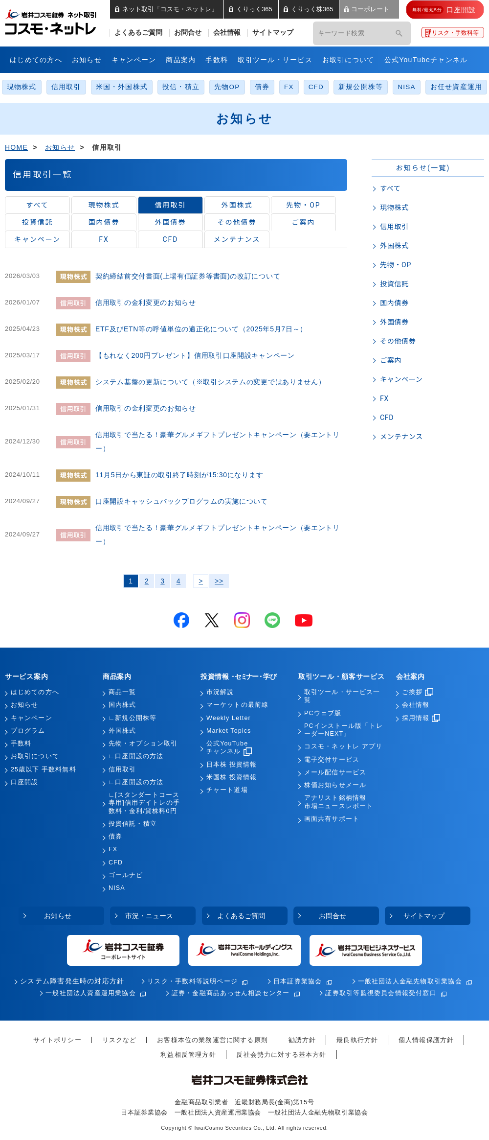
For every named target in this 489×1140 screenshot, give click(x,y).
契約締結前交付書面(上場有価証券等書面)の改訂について (187, 276)
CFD (316, 87)
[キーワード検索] (348, 33)
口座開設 (24, 782)
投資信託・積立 (133, 823)
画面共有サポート (331, 818)
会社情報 (227, 32)
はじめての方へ (36, 60)
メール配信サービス (335, 772)
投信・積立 (181, 87)
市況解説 (220, 692)
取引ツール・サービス (275, 60)
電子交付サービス (331, 759)
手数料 (216, 60)
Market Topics (228, 730)
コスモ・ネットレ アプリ (343, 746)
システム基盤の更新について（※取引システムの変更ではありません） (210, 382)
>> (219, 581)
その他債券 (237, 222)
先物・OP (303, 205)
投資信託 (37, 222)
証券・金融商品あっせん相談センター (231, 993)
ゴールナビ (126, 875)
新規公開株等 (360, 87)
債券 (262, 87)
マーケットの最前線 (237, 704)
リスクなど (119, 1040)
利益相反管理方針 (188, 1054)
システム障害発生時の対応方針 (72, 981)
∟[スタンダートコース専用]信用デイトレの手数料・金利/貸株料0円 (144, 802)
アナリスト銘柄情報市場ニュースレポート (338, 801)
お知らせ (87, 60)
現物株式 (22, 87)
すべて (37, 205)
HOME (16, 147)
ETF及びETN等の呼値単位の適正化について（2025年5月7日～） (201, 329)
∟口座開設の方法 (136, 756)
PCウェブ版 (322, 713)
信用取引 (66, 87)
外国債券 (170, 222)
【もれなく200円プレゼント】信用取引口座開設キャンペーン (195, 355)
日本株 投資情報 (231, 764)
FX (289, 87)
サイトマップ (272, 32)
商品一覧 (122, 692)
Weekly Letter (228, 718)
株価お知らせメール (335, 785)
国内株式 (122, 704)
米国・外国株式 (122, 87)
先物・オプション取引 (143, 743)
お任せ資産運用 (456, 87)
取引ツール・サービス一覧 (342, 696)
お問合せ (187, 32)
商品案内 (181, 60)
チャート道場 (227, 790)
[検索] (399, 33)
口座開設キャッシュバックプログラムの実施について (181, 501)
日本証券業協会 (297, 981)
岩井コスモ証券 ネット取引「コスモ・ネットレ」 (62, 21)
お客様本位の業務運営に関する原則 (212, 1040)
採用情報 (421, 718)
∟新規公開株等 (132, 718)
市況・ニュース (149, 916)
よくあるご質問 (138, 32)
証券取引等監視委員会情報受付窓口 (380, 993)
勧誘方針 (302, 1040)
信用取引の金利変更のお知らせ (145, 302)
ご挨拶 (417, 692)
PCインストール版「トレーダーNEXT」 (343, 729)
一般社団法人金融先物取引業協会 (410, 981)
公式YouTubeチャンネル (426, 60)
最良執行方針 (357, 1040)
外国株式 (237, 205)
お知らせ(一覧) (423, 168)
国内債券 (104, 222)
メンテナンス (237, 239)
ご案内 (303, 222)
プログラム (28, 730)
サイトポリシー (57, 1040)
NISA (406, 87)
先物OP (227, 87)
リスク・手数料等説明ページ (192, 981)
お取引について (348, 60)
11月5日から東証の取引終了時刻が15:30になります (179, 475)
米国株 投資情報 (231, 777)
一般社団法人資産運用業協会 (90, 993)
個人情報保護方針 (426, 1040)
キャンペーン (133, 60)
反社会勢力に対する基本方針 (281, 1054)
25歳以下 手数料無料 (43, 769)
